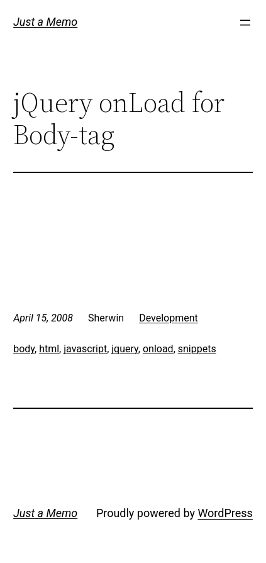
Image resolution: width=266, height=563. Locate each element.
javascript (85, 349)
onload (158, 349)
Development (168, 318)
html (49, 349)
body (24, 349)
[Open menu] (245, 22)
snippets (197, 349)
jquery (124, 349)
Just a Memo (45, 21)
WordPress (224, 513)
